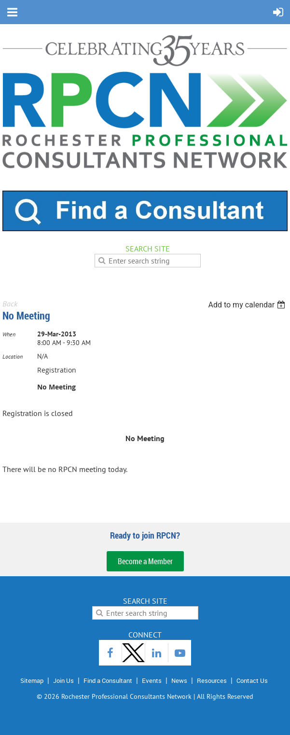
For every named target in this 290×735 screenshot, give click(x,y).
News (179, 680)
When (8, 334)
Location (12, 356)
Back (9, 303)
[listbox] (248, 305)
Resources (212, 680)
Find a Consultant (107, 680)
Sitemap (31, 680)
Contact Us (252, 680)
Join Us (63, 680)
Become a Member (145, 561)
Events (152, 680)
